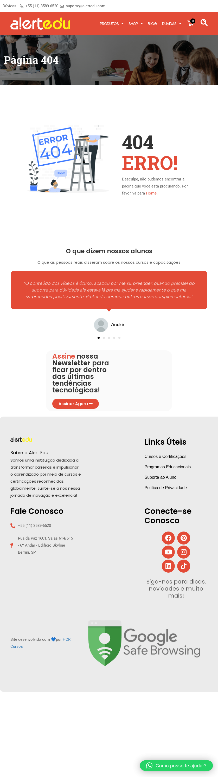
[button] (99, 338)
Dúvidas (171, 24)
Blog (152, 23)
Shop (136, 24)
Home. (152, 193)
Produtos (111, 24)
